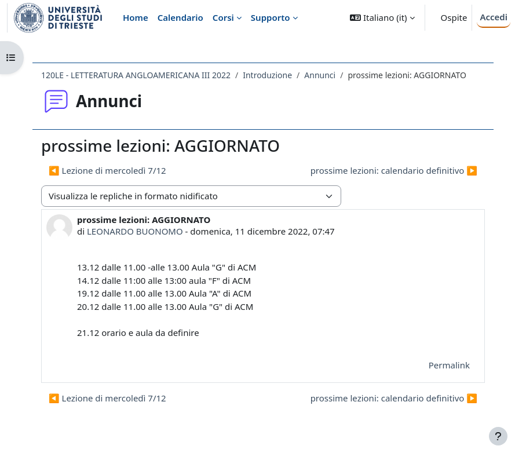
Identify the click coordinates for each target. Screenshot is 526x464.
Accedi (493, 17)
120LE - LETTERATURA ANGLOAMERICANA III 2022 (136, 75)
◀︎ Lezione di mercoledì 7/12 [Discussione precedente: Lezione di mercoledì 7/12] (107, 170)
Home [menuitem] (135, 17)
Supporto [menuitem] (270, 17)
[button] (382, 17)
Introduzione (267, 75)
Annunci (319, 75)
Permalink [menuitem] (449, 365)
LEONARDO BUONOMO (135, 231)
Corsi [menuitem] (223, 17)
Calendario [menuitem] (180, 17)
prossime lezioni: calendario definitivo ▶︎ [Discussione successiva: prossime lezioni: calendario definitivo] (394, 170)
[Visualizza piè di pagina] (498, 436)
